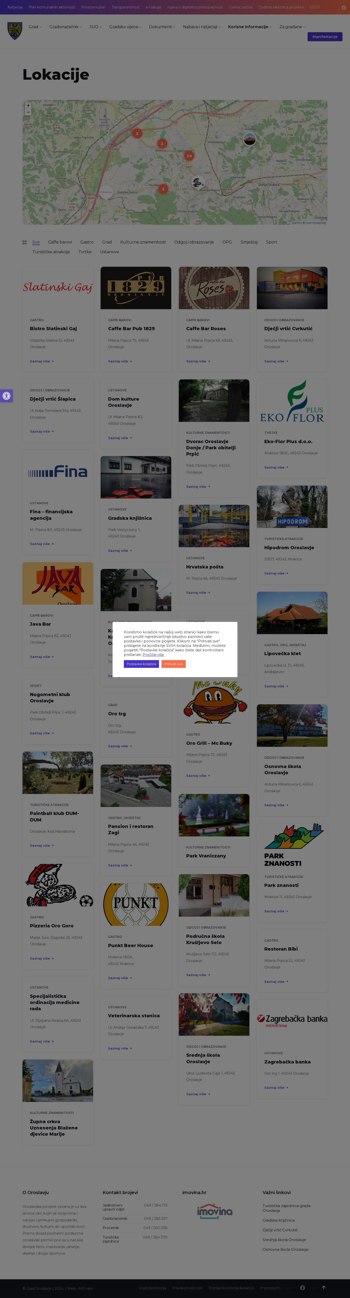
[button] (6, 395)
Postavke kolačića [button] (141, 664)
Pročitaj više (153, 654)
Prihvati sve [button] (174, 664)
